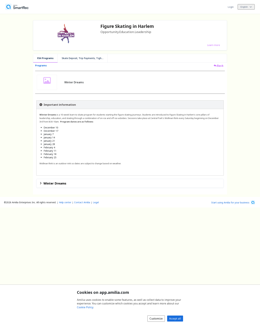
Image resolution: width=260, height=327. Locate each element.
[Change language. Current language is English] (246, 7)
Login (231, 6)
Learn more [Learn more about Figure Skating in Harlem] (213, 45)
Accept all (175, 318)
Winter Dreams (54, 183)
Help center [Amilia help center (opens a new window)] (65, 202)
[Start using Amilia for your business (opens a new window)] (233, 202)
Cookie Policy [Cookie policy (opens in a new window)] (85, 307)
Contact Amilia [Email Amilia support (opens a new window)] (82, 202)
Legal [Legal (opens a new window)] (96, 202)
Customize (156, 318)
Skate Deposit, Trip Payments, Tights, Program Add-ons (84, 58)
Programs (41, 65)
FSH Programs (45, 58)
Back (219, 66)
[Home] (17, 7)
